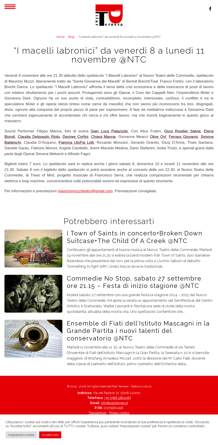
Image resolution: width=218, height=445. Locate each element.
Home (60, 36)
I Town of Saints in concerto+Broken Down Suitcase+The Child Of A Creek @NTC (134, 237)
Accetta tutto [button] (50, 435)
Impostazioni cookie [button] (21, 435)
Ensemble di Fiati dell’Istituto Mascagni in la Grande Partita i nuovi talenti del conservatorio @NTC (138, 331)
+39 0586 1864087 (117, 398)
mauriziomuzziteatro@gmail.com (85, 191)
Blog (71, 36)
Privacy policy (119, 413)
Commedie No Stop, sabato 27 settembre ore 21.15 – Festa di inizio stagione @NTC (134, 282)
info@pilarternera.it (114, 403)
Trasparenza (97, 413)
